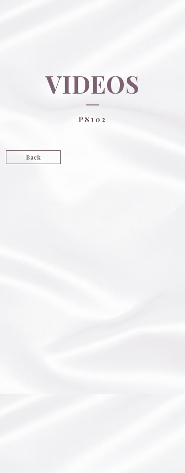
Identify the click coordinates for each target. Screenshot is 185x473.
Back (33, 157)
